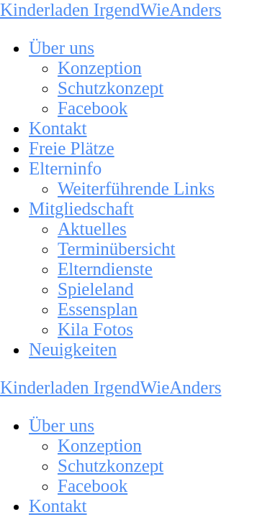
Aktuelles (92, 228)
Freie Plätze (71, 148)
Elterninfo (65, 168)
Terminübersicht (116, 248)
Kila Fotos (95, 329)
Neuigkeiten (73, 349)
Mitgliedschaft (81, 208)
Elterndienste (105, 269)
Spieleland (96, 289)
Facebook (92, 108)
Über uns (61, 47)
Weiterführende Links (136, 188)
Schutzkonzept (110, 88)
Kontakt (58, 128)
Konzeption (100, 68)
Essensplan (98, 309)
